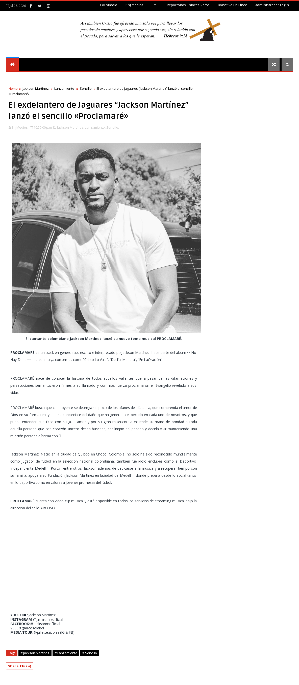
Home (13, 88)
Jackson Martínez (35, 88)
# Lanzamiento (66, 653)
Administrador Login (272, 5)
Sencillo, (112, 127)
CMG (155, 5)
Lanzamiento (64, 88)
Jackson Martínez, (70, 127)
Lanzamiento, (95, 127)
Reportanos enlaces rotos (188, 5)
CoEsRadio (108, 5)
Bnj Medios (134, 5)
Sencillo (86, 88)
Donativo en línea (232, 5)
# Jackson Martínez (34, 653)
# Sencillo (89, 653)
